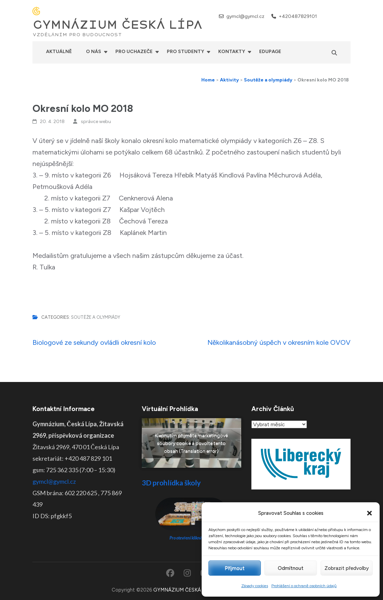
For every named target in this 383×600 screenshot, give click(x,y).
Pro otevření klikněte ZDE (192, 538)
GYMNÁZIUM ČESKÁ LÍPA (117, 25)
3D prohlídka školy (171, 482)
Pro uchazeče (134, 51)
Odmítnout (290, 568)
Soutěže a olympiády (95, 317)
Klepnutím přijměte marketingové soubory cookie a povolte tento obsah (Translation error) (191, 443)
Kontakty (231, 51)
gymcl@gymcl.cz (245, 16)
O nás (93, 51)
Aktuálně (59, 51)
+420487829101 (298, 16)
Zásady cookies (254, 585)
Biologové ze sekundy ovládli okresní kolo (94, 342)
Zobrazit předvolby (346, 568)
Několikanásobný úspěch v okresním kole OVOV (279, 342)
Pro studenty (185, 51)
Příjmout (235, 568)
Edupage (270, 51)
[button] (369, 513)
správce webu (96, 121)
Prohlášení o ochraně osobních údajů (304, 585)
